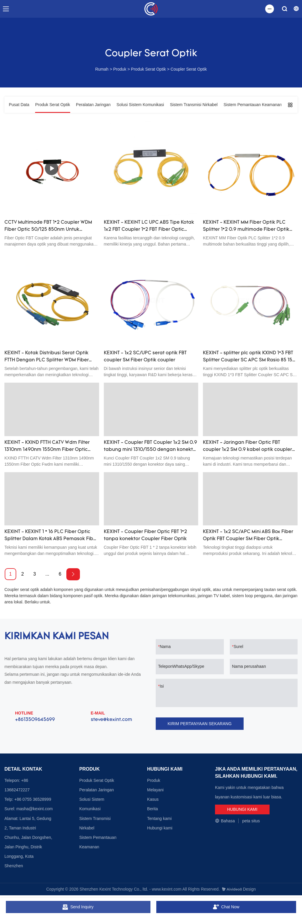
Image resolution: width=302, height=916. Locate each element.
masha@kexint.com (34, 808)
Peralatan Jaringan (96, 789)
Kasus (153, 799)
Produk (119, 69)
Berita (152, 808)
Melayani (155, 789)
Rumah (102, 69)
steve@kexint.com (111, 719)
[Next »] (73, 574)
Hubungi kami (160, 828)
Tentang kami (159, 818)
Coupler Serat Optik (188, 69)
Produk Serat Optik (148, 69)
